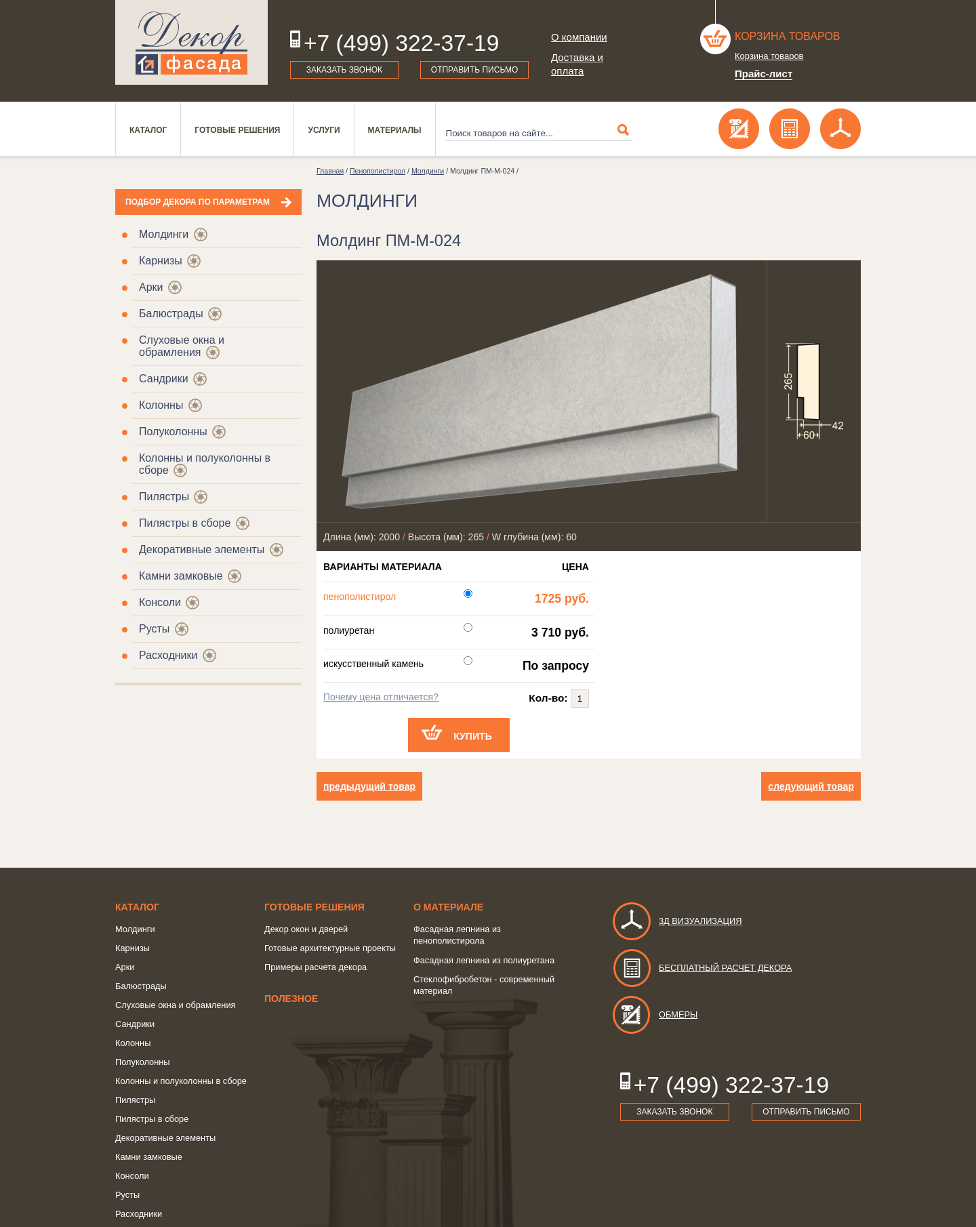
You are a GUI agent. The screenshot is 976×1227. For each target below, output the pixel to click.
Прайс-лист (763, 73)
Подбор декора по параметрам (197, 202)
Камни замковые (181, 576)
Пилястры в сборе (184, 523)
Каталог (148, 130)
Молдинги (163, 234)
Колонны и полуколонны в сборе (181, 1081)
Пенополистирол (377, 171)
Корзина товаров (787, 36)
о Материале (448, 907)
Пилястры (164, 496)
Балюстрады (171, 313)
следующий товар (811, 786)
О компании (579, 37)
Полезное (291, 998)
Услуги (324, 130)
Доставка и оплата (577, 64)
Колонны (161, 405)
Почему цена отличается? (381, 696)
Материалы (395, 130)
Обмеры (654, 1014)
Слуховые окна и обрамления (181, 346)
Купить (472, 736)
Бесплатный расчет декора (701, 968)
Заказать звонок (344, 70)
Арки (151, 287)
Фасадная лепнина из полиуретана (483, 960)
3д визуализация (676, 921)
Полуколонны (173, 431)
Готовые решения (237, 130)
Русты (154, 629)
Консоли (160, 602)
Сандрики (163, 378)
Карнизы (160, 260)
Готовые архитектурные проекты (330, 948)
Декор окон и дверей (306, 929)
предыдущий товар (369, 786)
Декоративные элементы (201, 549)
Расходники (168, 655)
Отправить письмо (474, 70)
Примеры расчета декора (315, 967)
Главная (330, 171)
